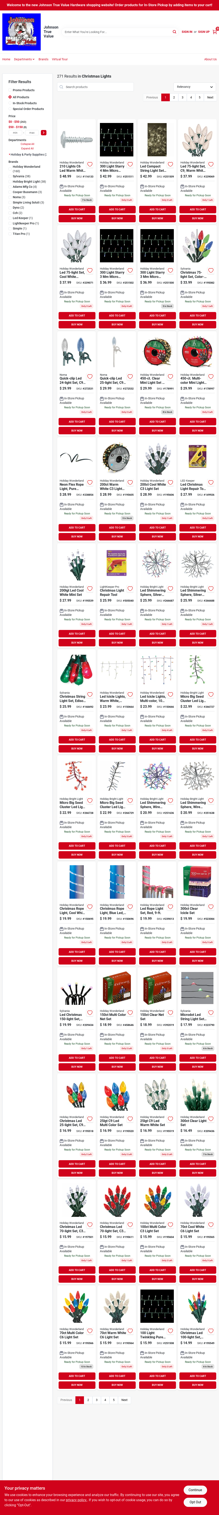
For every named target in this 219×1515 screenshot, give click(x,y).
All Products (21, 97)
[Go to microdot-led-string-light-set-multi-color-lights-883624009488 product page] (197, 1020)
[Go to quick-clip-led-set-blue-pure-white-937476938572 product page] (76, 383)
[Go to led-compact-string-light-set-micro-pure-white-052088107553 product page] (116, 277)
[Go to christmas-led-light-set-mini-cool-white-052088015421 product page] (76, 595)
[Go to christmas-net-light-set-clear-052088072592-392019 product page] (157, 1020)
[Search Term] (120, 32)
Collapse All (27, 144)
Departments (23, 59)
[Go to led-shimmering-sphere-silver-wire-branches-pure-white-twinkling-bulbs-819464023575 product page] (197, 595)
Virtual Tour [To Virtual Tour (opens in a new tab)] (60, 59)
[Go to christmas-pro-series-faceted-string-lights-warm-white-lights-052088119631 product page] (76, 171)
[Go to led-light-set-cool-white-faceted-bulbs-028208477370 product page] (76, 277)
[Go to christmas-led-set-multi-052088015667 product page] (76, 1338)
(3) (27, 192)
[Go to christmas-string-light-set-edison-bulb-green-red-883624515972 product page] (76, 701)
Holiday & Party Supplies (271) (31, 154)
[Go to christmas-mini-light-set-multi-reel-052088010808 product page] (197, 383)
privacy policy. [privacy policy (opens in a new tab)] (76, 1500)
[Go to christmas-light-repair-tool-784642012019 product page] (116, 595)
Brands (43, 59)
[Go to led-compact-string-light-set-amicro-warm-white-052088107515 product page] (157, 277)
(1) (23, 218)
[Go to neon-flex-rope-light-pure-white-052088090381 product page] (76, 489)
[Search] (175, 31)
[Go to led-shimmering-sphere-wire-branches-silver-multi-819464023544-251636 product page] (157, 807)
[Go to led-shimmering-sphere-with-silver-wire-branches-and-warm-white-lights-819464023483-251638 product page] (197, 807)
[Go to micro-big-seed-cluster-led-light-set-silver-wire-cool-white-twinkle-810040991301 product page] (116, 807)
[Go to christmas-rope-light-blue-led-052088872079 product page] (116, 914)
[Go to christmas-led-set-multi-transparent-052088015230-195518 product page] (76, 1126)
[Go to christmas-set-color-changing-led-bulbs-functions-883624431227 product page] (197, 277)
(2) (18, 207)
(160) (26, 169)
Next (210, 97)
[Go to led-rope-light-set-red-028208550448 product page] (157, 914)
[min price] (15, 132)
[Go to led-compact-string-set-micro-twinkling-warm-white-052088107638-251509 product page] (157, 171)
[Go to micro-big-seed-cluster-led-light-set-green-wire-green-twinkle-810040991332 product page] (197, 701)
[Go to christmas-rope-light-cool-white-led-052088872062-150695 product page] (76, 914)
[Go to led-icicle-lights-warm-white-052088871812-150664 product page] (116, 701)
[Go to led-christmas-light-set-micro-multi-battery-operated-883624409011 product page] (76, 1020)
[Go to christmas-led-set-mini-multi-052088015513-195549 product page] (197, 1338)
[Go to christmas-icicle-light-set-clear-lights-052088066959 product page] (197, 914)
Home (6, 59)
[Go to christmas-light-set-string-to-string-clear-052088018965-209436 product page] (197, 1126)
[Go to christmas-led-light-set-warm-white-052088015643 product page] (116, 1338)
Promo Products (24, 90)
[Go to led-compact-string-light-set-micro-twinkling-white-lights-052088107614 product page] (157, 1338)
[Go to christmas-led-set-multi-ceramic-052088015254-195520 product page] (116, 1126)
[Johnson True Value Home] (21, 32)
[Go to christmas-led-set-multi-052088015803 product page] (157, 1232)
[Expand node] (9, 154)
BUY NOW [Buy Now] (77, 218)
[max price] (32, 132)
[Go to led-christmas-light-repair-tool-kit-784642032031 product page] (197, 489)
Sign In (187, 31)
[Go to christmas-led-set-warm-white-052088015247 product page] (157, 1126)
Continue (195, 1490)
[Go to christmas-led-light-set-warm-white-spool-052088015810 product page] (116, 489)
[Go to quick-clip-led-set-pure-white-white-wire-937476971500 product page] (116, 383)
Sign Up (204, 31)
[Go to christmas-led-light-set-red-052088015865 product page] (116, 1232)
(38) (21, 176)
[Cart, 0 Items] (215, 32)
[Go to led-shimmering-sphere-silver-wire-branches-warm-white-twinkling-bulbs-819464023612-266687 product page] (157, 595)
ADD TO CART (77, 209)
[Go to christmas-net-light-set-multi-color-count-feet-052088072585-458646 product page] (116, 1020)
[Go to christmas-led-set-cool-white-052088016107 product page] (76, 1232)
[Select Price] (43, 132)
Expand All (27, 148)
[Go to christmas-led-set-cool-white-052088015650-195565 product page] (197, 1232)
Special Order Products (28, 109)
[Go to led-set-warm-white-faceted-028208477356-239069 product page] (197, 171)
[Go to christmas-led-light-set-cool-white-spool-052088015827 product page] (157, 489)
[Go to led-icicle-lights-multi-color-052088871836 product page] (157, 701)
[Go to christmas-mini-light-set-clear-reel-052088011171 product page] (157, 383)
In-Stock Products (25, 103)
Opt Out (195, 1502)
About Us (210, 59)
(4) (25, 186)
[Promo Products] (10, 89)
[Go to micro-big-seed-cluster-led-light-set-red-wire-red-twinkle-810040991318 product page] (76, 807)
